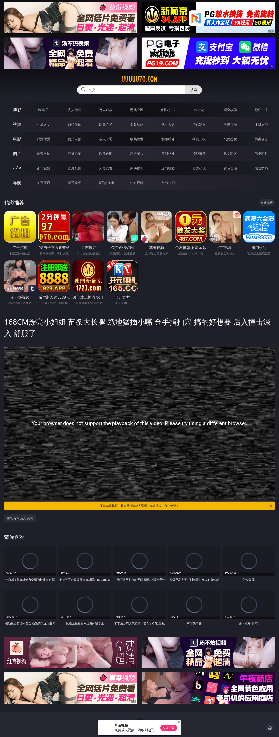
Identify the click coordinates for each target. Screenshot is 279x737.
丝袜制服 (199, 124)
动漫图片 (136, 153)
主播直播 (230, 124)
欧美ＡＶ (105, 124)
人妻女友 (105, 168)
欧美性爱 (136, 139)
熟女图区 (230, 153)
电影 (17, 139)
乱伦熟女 (230, 139)
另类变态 (261, 139)
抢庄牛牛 (261, 110)
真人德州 (74, 110)
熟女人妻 (168, 124)
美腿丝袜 (168, 153)
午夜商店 (43, 182)
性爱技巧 (261, 168)
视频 (17, 124)
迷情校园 (168, 168)
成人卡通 (105, 139)
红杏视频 (136, 182)
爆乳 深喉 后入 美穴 (20, 518)
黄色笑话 (230, 168)
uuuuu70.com (139, 79)
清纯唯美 (199, 153)
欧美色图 (105, 153)
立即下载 (168, 728)
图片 (17, 153)
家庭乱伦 (74, 168)
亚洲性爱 (43, 139)
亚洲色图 (74, 153)
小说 (17, 168)
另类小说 (199, 168)
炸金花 (199, 110)
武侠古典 (136, 168)
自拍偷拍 (74, 124)
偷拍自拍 (74, 139)
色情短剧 (168, 182)
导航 (17, 182)
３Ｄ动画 (136, 124)
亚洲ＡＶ (43, 124)
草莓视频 (74, 182)
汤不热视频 (105, 182)
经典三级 (199, 139)
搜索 (193, 90)
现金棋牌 (230, 110)
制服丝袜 (168, 139)
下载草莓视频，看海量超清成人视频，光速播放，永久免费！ (186, 505)
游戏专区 (136, 110)
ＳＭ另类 (261, 124)
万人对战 (105, 110)
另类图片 (261, 153)
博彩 (17, 110)
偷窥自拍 (43, 153)
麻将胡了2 (168, 110)
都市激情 (43, 168)
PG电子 (43, 110)
